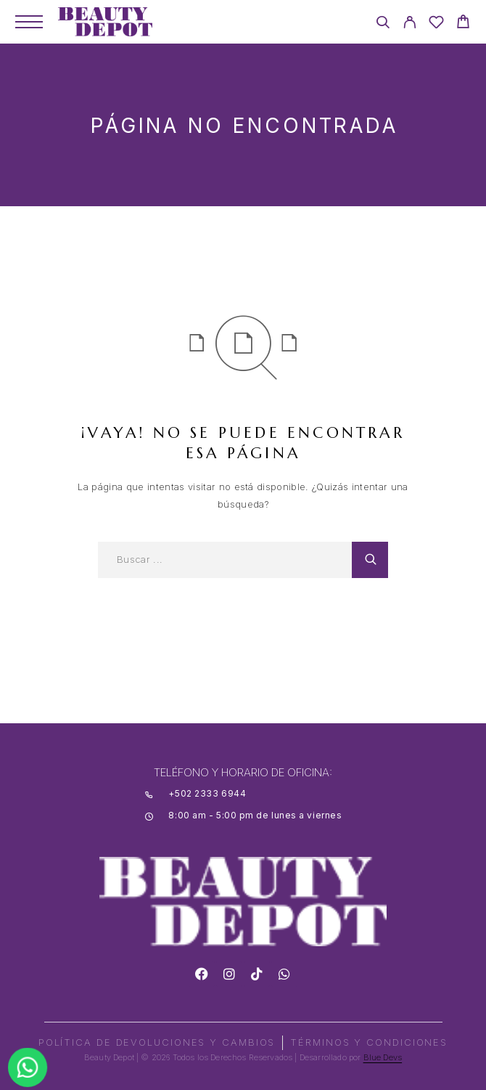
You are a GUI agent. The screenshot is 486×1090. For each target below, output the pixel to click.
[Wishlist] (436, 24)
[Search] (382, 24)
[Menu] (29, 22)
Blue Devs (383, 1057)
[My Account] (409, 24)
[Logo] (105, 21)
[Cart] (463, 24)
